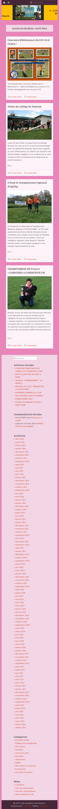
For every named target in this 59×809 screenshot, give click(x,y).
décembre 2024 (22, 480)
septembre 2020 (22, 561)
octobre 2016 (21, 698)
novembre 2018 (22, 618)
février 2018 (20, 647)
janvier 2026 (20, 448)
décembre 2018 (22, 615)
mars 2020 (20, 570)
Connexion (19, 785)
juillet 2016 (20, 708)
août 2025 (19, 464)
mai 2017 (19, 676)
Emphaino (43, 806)
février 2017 (20, 686)
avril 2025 (19, 474)
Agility (18, 762)
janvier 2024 (20, 503)
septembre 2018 (22, 625)
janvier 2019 (20, 612)
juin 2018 (19, 634)
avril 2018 (19, 641)
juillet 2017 (20, 670)
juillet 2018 (20, 631)
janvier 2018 (20, 650)
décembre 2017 (22, 654)
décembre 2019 (22, 577)
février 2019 (20, 609)
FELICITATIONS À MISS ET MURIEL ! (29, 395)
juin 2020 (19, 567)
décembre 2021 (22, 541)
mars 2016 (20, 721)
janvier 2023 (20, 522)
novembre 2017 (22, 657)
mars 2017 (20, 682)
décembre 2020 (22, 554)
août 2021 (19, 548)
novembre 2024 (22, 484)
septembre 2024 (22, 490)
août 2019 (19, 589)
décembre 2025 (22, 452)
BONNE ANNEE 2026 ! (24, 399)
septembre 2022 (22, 535)
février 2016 (20, 724)
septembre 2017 (22, 663)
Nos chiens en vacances (25, 765)
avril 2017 (19, 679)
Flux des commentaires (25, 791)
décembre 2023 (22, 506)
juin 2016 (19, 711)
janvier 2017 (20, 689)
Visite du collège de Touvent (24, 106)
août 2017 (19, 666)
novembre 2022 (22, 528)
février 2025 (20, 477)
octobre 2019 (21, 583)
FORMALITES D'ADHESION (26, 743)
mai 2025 (19, 471)
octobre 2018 (21, 621)
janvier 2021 (20, 551)
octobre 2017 (21, 660)
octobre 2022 (21, 532)
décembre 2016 (22, 692)
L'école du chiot (22, 753)
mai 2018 (19, 637)
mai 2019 (19, 599)
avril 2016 (19, 718)
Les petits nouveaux (23, 772)
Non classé (20, 746)
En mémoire (20, 769)
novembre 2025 (22, 455)
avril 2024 (19, 496)
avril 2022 (19, 538)
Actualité (19, 749)
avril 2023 (19, 516)
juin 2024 (19, 493)
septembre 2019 (22, 586)
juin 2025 (19, 468)
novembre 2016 (22, 695)
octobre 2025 (21, 458)
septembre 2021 (22, 545)
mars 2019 (20, 605)
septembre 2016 (22, 702)
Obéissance (20, 759)
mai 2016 (19, 715)
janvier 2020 (20, 573)
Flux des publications (24, 788)
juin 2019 (19, 596)
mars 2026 (20, 442)
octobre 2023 (21, 509)
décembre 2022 (22, 525)
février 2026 (20, 445)
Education (19, 756)
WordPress (26, 806)
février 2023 (20, 519)
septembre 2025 (22, 461)
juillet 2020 (20, 564)
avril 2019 (19, 602)
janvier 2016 (20, 727)
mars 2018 (20, 644)
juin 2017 (19, 673)
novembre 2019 (22, 580)
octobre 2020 (21, 557)
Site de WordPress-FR (24, 794)
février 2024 (20, 500)
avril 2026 (19, 439)
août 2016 (19, 705)
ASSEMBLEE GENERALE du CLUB (28, 392)
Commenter (31, 97)
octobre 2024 (21, 487)
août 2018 (19, 628)
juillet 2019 (20, 593)
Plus (11, 165)
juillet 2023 (20, 512)
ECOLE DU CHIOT (22, 740)
